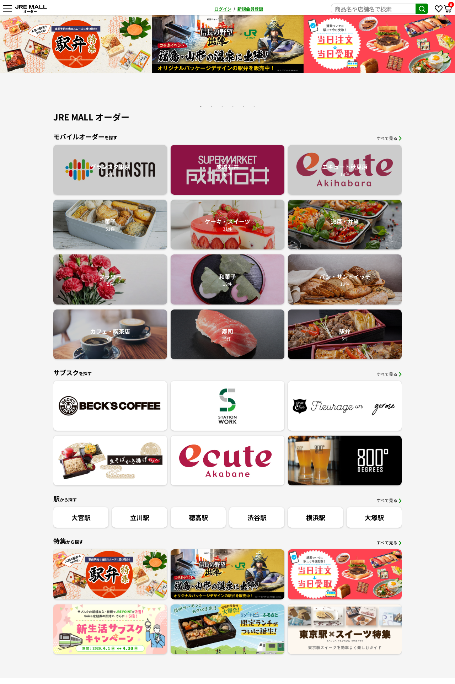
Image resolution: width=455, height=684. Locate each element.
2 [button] (211, 106)
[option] (206, 44)
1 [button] (200, 106)
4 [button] (232, 106)
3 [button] (222, 106)
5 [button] (243, 106)
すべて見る (389, 138)
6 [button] (254, 106)
